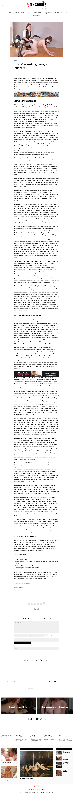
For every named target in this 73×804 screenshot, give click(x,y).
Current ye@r (17, 646)
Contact (26, 792)
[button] (51, 635)
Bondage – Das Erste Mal (32, 690)
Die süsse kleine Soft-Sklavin (9, 681)
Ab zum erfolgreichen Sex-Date (8, 780)
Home (8, 13)
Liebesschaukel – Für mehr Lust (65, 734)
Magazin (47, 13)
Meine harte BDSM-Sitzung (66, 763)
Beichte (36, 15)
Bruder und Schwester (65, 771)
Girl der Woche (60, 13)
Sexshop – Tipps (49, 792)
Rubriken (37, 13)
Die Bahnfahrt (53, 681)
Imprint (38, 792)
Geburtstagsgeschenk (6, 762)
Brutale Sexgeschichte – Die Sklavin (66, 758)
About (21, 792)
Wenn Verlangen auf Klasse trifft (49, 734)
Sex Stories (25, 13)
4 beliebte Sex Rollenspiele (26, 778)
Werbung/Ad (32, 792)
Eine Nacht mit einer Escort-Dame (35, 734)
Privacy (43, 792)
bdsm (36, 609)
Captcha (49, 635)
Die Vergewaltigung (66, 752)
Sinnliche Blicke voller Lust (7, 734)
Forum (16, 13)
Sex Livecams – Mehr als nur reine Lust (22, 734)
